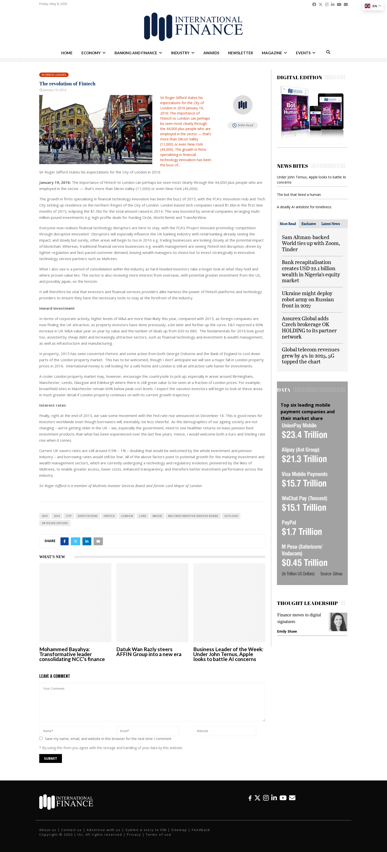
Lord (142, 516)
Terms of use (159, 834)
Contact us (71, 830)
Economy (91, 53)
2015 (45, 516)
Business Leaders (54, 74)
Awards (211, 53)
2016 (57, 516)
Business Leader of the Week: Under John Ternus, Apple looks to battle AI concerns (228, 654)
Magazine (272, 53)
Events (303, 53)
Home (67, 53)
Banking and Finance (136, 53)
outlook (231, 516)
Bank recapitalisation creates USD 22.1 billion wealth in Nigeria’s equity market (311, 271)
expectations (87, 516)
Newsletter (240, 53)
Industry (180, 53)
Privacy (134, 834)
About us (48, 830)
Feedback (201, 830)
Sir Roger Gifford (55, 523)
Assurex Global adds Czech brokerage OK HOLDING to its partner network (309, 327)
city (69, 516)
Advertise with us (104, 830)
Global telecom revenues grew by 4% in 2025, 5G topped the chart (310, 355)
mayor (157, 516)
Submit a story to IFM (146, 830)
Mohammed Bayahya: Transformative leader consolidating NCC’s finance (72, 654)
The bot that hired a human (299, 194)
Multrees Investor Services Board (193, 516)
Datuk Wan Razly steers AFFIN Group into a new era (148, 651)
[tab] (288, 223)
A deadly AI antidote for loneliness (304, 207)
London (127, 516)
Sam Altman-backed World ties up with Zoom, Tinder (311, 243)
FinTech (109, 516)
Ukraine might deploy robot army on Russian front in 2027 (308, 299)
